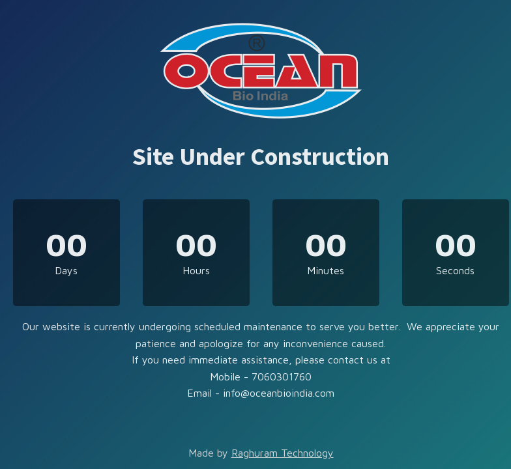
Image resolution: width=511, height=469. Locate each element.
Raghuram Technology (282, 453)
